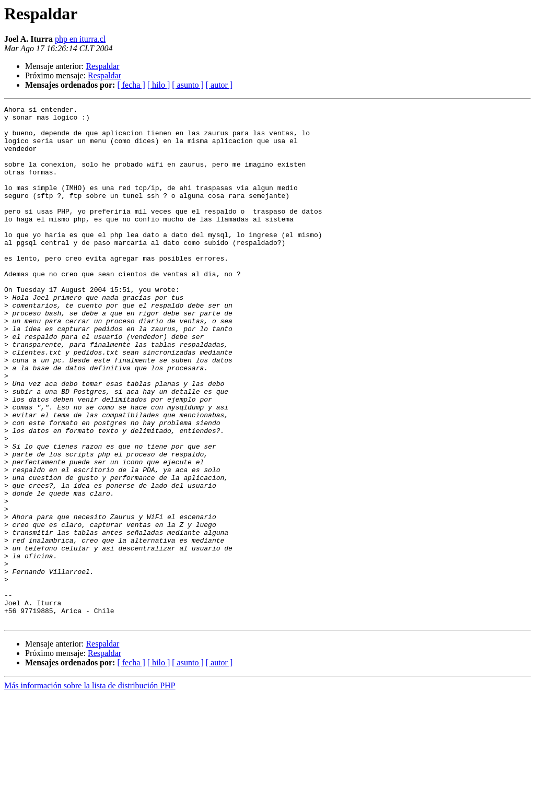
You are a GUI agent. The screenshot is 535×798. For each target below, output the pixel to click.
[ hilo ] (158, 84)
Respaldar (102, 66)
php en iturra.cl (80, 38)
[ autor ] (219, 84)
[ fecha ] (131, 84)
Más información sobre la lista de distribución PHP (90, 788)
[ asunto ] (187, 84)
